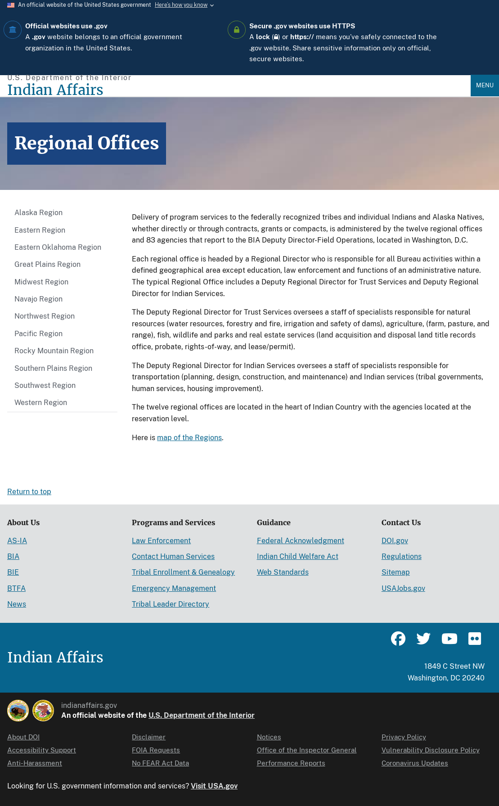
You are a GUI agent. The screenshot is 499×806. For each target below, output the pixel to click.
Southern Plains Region (53, 368)
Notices (269, 737)
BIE (13, 572)
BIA (13, 556)
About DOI (23, 737)
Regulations (402, 556)
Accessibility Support (41, 750)
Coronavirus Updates (415, 763)
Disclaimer (149, 737)
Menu (485, 85)
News (16, 604)
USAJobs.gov (403, 588)
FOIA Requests (156, 750)
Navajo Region (38, 299)
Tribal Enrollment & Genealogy (183, 572)
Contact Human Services (173, 556)
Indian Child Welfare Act (297, 556)
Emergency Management (174, 588)
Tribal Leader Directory (170, 604)
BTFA (16, 588)
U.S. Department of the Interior (201, 715)
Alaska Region (38, 212)
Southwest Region (45, 385)
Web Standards (283, 572)
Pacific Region (38, 333)
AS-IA (17, 540)
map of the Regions (189, 437)
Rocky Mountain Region (54, 351)
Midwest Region (41, 282)
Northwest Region (44, 316)
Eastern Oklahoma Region (57, 247)
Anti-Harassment (34, 763)
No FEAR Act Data (160, 763)
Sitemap (396, 572)
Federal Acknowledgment (300, 540)
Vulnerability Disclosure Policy (431, 750)
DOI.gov (395, 540)
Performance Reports (291, 763)
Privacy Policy (404, 737)
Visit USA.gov (214, 786)
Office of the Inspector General (307, 750)
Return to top (29, 491)
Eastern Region (39, 230)
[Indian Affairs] (239, 90)
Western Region (40, 402)
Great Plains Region (47, 264)
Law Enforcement (161, 540)
